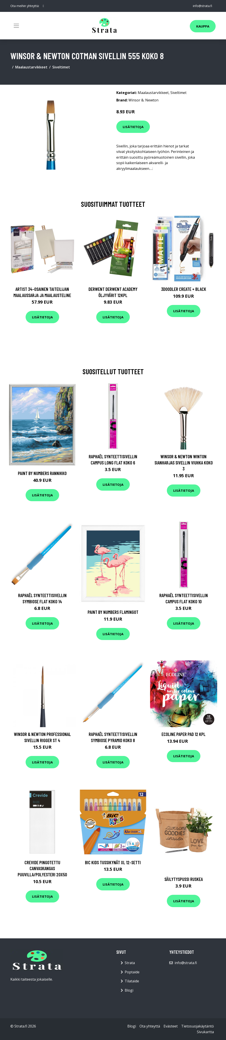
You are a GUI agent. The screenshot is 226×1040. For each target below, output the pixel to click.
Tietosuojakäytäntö (197, 1026)
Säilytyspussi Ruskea (183, 879)
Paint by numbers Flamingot (113, 612)
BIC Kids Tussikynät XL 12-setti (113, 862)
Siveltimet (61, 67)
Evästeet (171, 1026)
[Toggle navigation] (16, 26)
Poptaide (132, 972)
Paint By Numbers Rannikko (42, 473)
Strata (130, 962)
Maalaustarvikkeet (31, 67)
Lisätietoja (133, 127)
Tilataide (132, 981)
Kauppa (202, 26)
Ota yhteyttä (149, 1026)
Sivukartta (205, 1031)
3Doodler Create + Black (183, 289)
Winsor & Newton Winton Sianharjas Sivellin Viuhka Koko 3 (183, 462)
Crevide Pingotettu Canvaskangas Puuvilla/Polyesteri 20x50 (42, 868)
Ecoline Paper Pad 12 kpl (183, 734)
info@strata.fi (202, 6)
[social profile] (43, 6)
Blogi (129, 990)
